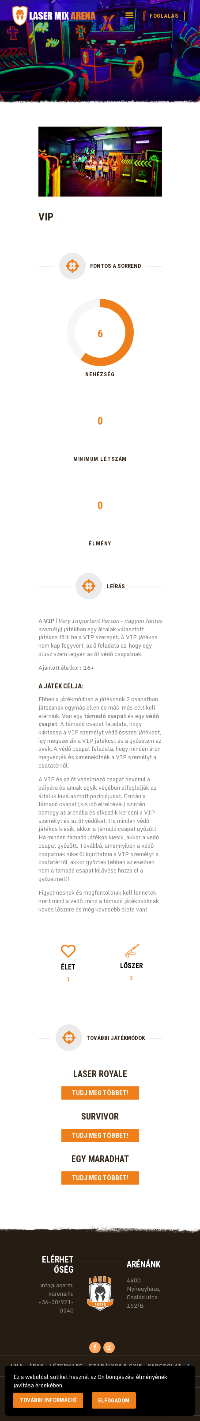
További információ (48, 1400)
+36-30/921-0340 (56, 1306)
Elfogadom (113, 1400)
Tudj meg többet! (100, 1093)
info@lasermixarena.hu (57, 1289)
